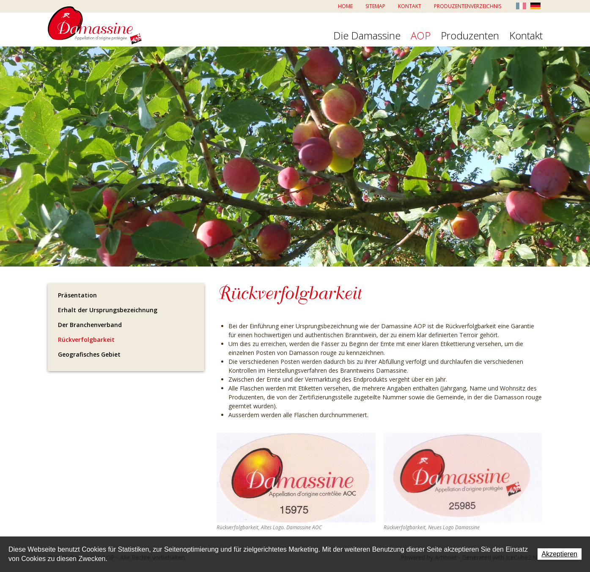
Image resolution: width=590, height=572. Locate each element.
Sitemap (375, 6)
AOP (421, 36)
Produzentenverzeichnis (467, 6)
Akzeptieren (560, 554)
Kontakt (409, 6)
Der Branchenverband (90, 325)
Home (345, 6)
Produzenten (470, 36)
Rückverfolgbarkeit (86, 340)
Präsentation (77, 295)
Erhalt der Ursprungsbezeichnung (107, 310)
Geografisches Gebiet (89, 354)
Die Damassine (367, 36)
